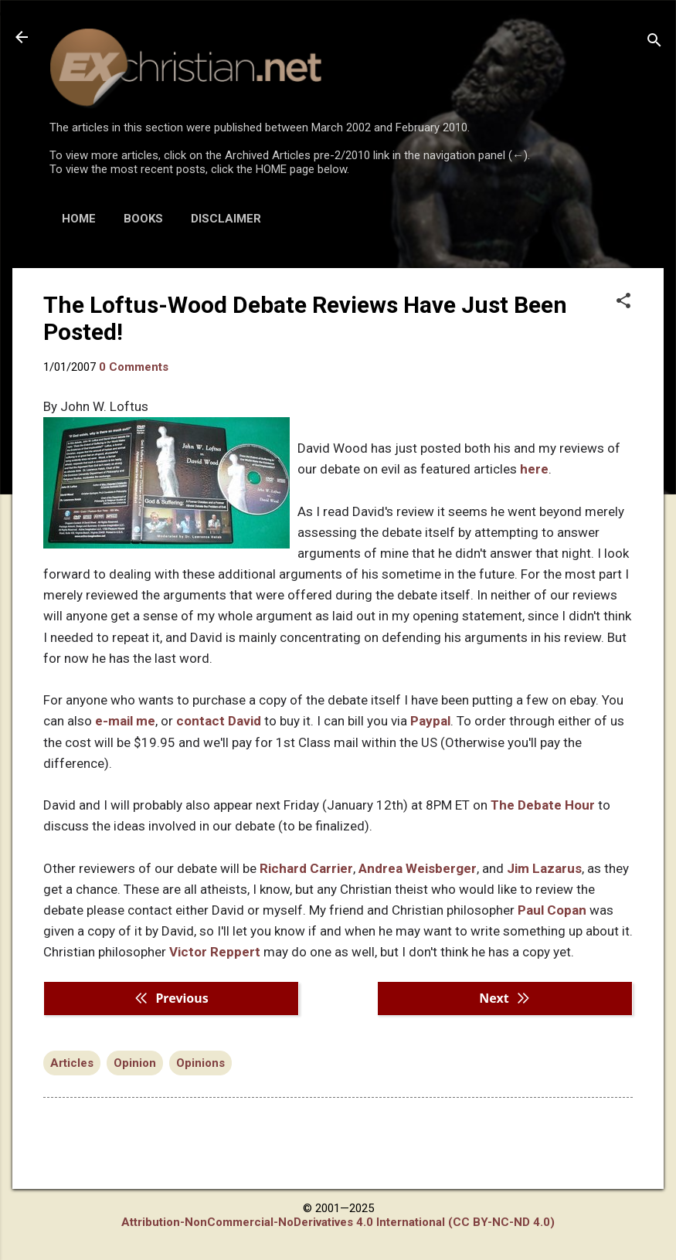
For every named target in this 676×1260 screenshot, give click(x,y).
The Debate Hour (543, 805)
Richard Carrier (306, 868)
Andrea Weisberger (417, 868)
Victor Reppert (214, 951)
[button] (623, 302)
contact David (218, 720)
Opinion (135, 1063)
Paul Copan (552, 910)
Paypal (430, 720)
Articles (71, 1063)
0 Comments (133, 367)
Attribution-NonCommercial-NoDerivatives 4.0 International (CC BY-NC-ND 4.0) (338, 1222)
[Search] (654, 42)
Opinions (200, 1063)
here (534, 469)
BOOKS (143, 219)
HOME (79, 219)
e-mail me (125, 720)
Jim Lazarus (544, 868)
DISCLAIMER (226, 219)
